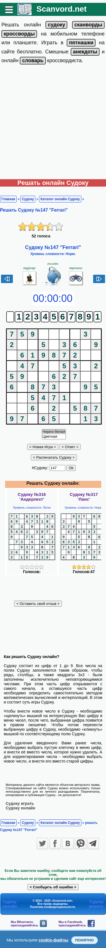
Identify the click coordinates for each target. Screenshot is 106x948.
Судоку (28, 199)
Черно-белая (54, 431)
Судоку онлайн (20, 808)
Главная (8, 199)
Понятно (84, 940)
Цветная (54, 436)
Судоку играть (20, 803)
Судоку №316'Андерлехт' (32, 497)
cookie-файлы (53, 939)
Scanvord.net (61, 9)
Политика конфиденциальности (52, 907)
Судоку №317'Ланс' (84, 497)
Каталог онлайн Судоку (60, 199)
